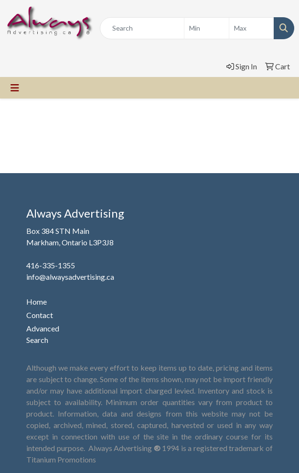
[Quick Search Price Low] (206, 28)
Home (36, 301)
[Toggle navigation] (15, 88)
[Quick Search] (142, 28)
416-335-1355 (50, 265)
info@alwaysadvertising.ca (70, 276)
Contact (39, 314)
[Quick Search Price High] (251, 28)
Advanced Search (42, 334)
